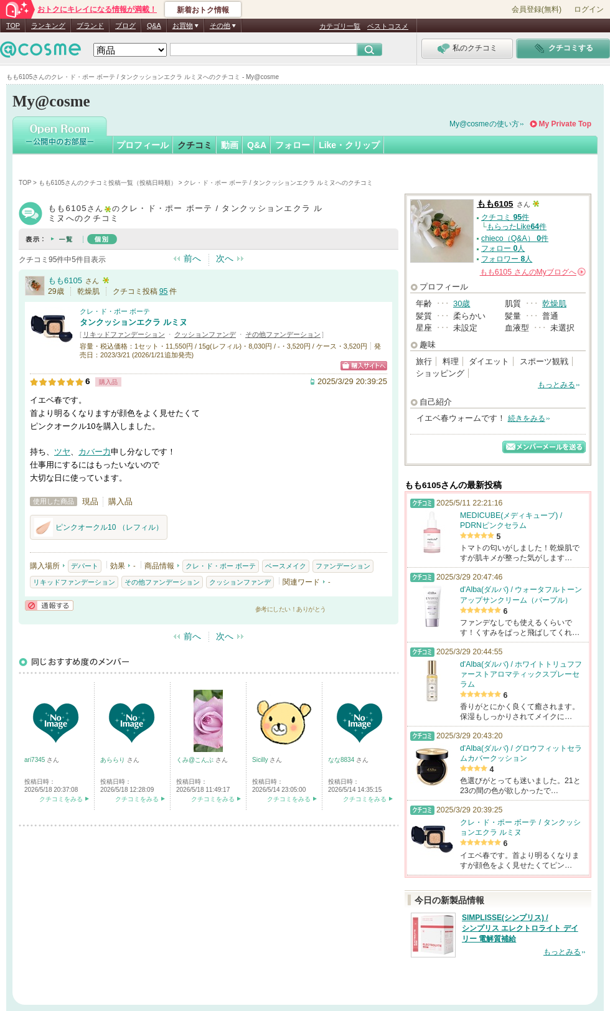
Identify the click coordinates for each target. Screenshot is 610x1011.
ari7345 (35, 759)
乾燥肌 (554, 303)
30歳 (461, 303)
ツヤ (62, 451)
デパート (84, 566)
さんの (533, 272)
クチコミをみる (61, 799)
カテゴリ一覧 (339, 26)
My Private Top (565, 124)
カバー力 (94, 451)
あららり (113, 759)
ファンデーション (343, 566)
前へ (192, 258)
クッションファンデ (205, 334)
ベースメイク (285, 566)
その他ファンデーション (283, 334)
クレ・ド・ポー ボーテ (115, 311)
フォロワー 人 (506, 259)
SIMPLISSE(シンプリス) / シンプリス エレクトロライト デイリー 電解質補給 (520, 928)
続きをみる (526, 418)
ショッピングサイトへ (363, 365)
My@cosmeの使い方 (484, 124)
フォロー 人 (503, 248)
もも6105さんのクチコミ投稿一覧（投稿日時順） (108, 182)
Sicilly (261, 759)
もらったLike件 (517, 226)
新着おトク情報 (203, 10)
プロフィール (142, 145)
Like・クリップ (349, 145)
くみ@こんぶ (195, 759)
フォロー (292, 145)
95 (163, 291)
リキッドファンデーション (124, 334)
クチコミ (194, 145)
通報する (49, 605)
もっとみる (556, 384)
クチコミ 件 (505, 217)
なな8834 (342, 759)
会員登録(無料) (536, 9)
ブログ (125, 25)
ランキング (48, 25)
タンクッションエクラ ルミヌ (133, 322)
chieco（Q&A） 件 (514, 238)
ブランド (90, 25)
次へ (224, 258)
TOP (13, 25)
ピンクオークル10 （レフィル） (98, 527)
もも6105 (65, 280)
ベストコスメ (387, 26)
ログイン (589, 9)
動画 (229, 145)
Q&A (154, 25)
